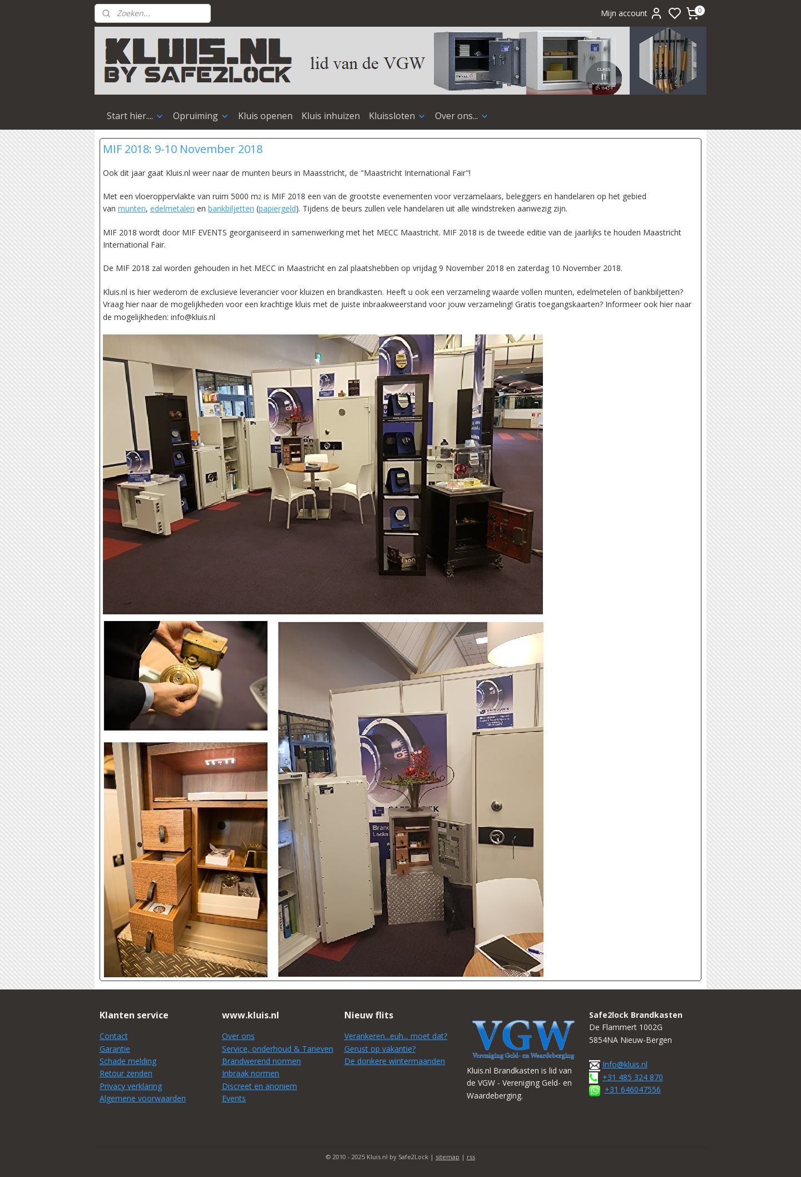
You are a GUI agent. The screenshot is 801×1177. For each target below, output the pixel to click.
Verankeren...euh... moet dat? (395, 1036)
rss (471, 1157)
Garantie (115, 1048)
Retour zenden (126, 1073)
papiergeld (277, 208)
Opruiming (201, 116)
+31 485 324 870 (632, 1077)
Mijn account (632, 13)
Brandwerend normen (261, 1061)
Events (234, 1098)
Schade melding (128, 1061)
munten (132, 208)
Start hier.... (135, 116)
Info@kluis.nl (624, 1064)
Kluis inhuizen (330, 116)
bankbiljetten (231, 208)
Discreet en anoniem (259, 1086)
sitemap (447, 1157)
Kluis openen (265, 116)
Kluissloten (397, 116)
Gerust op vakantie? (380, 1048)
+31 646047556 (633, 1089)
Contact (114, 1036)
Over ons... (462, 116)
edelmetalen (172, 208)
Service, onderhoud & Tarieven (277, 1048)
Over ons (238, 1036)
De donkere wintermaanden (394, 1061)
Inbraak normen (250, 1073)
